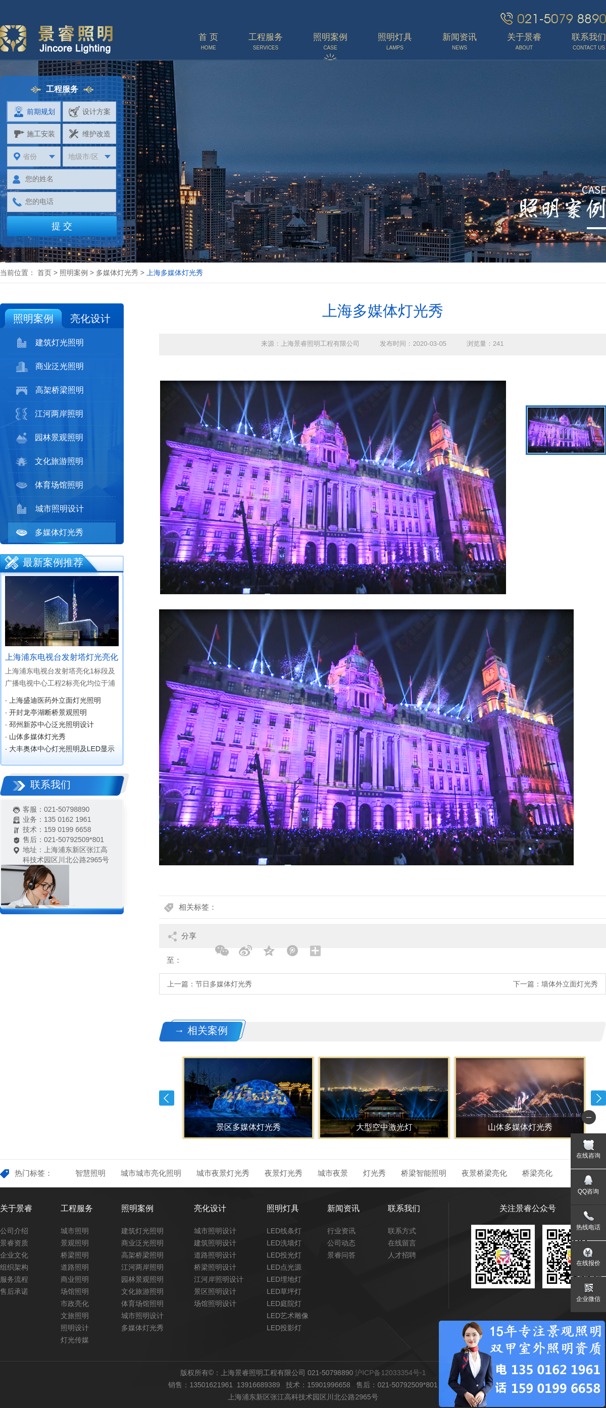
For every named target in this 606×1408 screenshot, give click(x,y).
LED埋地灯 (284, 1279)
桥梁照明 (75, 1255)
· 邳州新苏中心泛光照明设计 (49, 724)
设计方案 (90, 112)
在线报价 (588, 1263)
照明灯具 (283, 1208)
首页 (44, 273)
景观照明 (75, 1243)
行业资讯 (341, 1231)
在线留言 (402, 1243)
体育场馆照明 (49, 485)
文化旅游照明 (49, 461)
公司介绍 (14, 1231)
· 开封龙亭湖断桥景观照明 (46, 712)
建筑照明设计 (215, 1243)
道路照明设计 (215, 1255)
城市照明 (75, 1231)
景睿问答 (341, 1255)
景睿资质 (14, 1243)
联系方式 (402, 1231)
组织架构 (14, 1267)
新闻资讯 (343, 1208)
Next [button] (598, 1098)
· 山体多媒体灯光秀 (35, 737)
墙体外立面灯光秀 (569, 984)
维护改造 (90, 134)
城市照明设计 (50, 509)
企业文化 (14, 1255)
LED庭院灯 (284, 1303)
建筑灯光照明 (50, 343)
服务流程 (14, 1279)
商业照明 (75, 1279)
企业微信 (588, 1298)
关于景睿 (16, 1208)
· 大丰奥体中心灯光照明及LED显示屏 (60, 750)
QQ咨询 (588, 1191)
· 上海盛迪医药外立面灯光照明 (53, 700)
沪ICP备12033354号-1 (390, 1373)
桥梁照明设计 (215, 1267)
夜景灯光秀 (283, 1173)
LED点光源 (284, 1267)
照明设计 (75, 1328)
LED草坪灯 (284, 1291)
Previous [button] (166, 1098)
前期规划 (34, 112)
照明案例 (74, 273)
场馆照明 (75, 1291)
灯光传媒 (75, 1340)
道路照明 (75, 1267)
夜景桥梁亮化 (484, 1173)
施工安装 (34, 134)
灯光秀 (374, 1173)
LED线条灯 (284, 1231)
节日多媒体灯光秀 (223, 984)
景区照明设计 (215, 1291)
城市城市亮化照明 (151, 1173)
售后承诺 (14, 1291)
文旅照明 (75, 1316)
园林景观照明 (49, 438)
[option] (333, 487)
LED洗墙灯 (284, 1243)
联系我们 (404, 1208)
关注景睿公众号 (527, 1208)
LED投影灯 (284, 1328)
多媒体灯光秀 (117, 273)
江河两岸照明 (49, 414)
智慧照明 (90, 1173)
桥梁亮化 (537, 1173)
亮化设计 (90, 318)
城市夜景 (333, 1173)
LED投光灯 (284, 1255)
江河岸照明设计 (218, 1279)
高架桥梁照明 (50, 390)
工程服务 (77, 1208)
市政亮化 (75, 1303)
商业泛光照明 (50, 366)
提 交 (62, 226)
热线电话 (588, 1227)
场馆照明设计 (215, 1303)
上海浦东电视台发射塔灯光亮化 (61, 657)
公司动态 (341, 1243)
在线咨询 (588, 1155)
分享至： (181, 939)
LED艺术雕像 (288, 1316)
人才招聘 (402, 1255)
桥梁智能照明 (423, 1173)
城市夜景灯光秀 (222, 1173)
